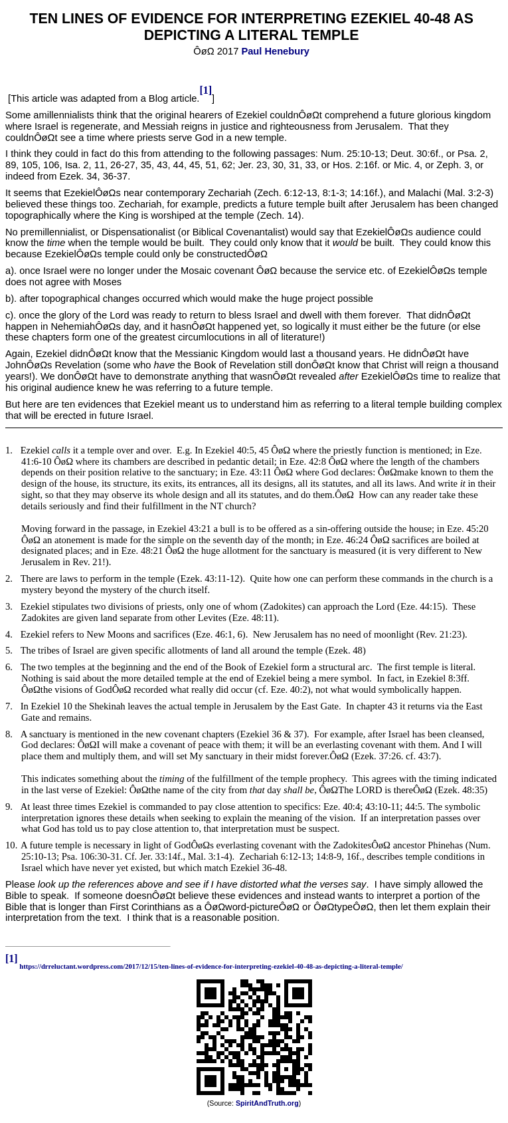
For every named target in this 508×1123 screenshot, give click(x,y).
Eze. (335, 540)
